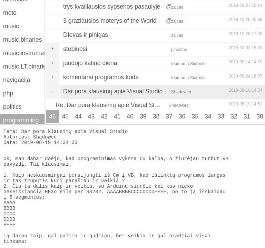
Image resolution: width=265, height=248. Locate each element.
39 (143, 116)
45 (65, 116)
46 (52, 116)
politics (12, 106)
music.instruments (24, 53)
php (8, 93)
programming (21, 120)
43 (91, 116)
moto (10, 12)
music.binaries (22, 39)
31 (247, 116)
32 (233, 116)
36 (182, 116)
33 (221, 116)
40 (130, 116)
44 (78, 116)
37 (169, 116)
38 (156, 116)
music (11, 26)
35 (195, 116)
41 (117, 116)
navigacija (16, 79)
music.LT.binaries (24, 66)
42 (104, 116)
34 (208, 116)
